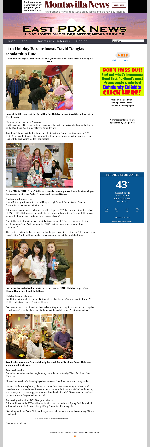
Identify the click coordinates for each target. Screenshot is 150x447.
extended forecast (122, 217)
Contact (82, 41)
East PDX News (77, 432)
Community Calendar (53, 41)
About (26, 41)
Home (11, 41)
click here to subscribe (122, 56)
